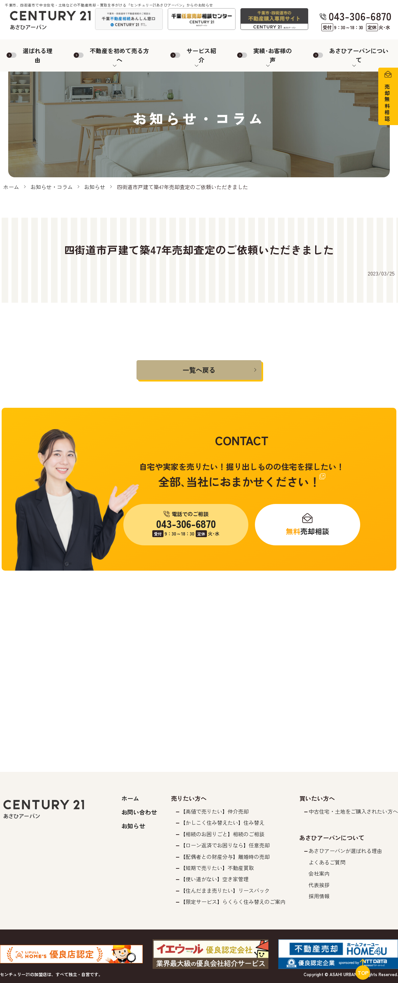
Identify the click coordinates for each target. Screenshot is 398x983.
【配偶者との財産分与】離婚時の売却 (225, 857)
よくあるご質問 (327, 862)
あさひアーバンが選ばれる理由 (345, 851)
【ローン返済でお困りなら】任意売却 (225, 845)
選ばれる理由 (37, 55)
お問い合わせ (139, 812)
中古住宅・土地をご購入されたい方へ (353, 811)
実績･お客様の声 (272, 55)
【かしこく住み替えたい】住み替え (222, 822)
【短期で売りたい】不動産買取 (217, 868)
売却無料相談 (387, 103)
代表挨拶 (319, 885)
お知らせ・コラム (52, 187)
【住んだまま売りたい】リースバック (225, 890)
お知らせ (94, 187)
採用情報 (319, 896)
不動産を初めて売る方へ (119, 55)
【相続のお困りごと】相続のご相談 (222, 834)
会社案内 (319, 873)
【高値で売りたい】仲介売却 (214, 811)
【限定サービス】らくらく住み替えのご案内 (233, 902)
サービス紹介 (201, 55)
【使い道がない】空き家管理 (214, 879)
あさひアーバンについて (358, 55)
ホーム (11, 187)
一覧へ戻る (199, 370)
